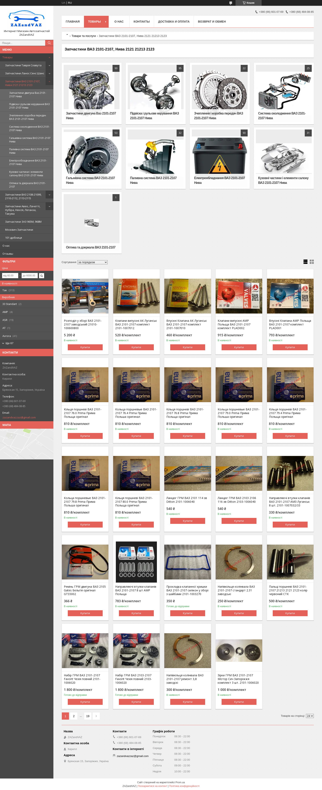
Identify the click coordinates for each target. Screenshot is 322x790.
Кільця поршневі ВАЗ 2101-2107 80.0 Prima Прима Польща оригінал (134, 501)
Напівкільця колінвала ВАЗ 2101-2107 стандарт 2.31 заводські (236, 590)
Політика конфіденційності (184, 786)
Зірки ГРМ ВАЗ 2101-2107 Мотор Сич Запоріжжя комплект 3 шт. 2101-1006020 (238, 679)
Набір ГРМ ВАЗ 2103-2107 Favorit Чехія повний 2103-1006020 (133, 679)
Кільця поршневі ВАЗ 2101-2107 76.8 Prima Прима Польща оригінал (185, 413)
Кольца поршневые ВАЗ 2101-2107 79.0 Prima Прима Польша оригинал (239, 413)
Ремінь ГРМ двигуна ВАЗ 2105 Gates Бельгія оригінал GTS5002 (85, 590)
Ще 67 (9, 343)
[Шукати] (49, 43)
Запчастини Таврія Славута (23, 65)
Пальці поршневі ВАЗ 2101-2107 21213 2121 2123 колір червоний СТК (288, 590)
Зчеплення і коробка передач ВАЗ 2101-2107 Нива (27, 117)
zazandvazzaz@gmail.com (19, 417)
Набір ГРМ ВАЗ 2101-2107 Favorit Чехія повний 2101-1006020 (82, 679)
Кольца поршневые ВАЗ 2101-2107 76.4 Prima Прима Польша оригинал (136, 413)
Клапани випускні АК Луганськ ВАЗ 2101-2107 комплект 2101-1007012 (136, 324)
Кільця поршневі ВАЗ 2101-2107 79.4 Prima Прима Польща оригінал (288, 413)
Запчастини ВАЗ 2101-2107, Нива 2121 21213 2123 (22, 83)
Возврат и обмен (212, 21)
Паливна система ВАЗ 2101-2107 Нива (29, 151)
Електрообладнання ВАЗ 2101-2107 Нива (28, 162)
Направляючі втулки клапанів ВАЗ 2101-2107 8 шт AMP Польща (135, 590)
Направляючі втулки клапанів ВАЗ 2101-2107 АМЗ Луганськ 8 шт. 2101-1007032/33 (289, 501)
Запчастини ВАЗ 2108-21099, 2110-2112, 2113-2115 (23, 196)
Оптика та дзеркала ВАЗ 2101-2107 (27, 184)
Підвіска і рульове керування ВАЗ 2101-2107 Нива (29, 105)
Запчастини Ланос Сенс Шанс (24, 73)
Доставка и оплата (174, 21)
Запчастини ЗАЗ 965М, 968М (23, 221)
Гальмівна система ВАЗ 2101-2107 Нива (30, 139)
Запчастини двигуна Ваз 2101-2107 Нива (27, 94)
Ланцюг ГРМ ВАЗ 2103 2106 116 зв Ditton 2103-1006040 (237, 500)
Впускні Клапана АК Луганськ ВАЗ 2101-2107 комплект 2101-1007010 (186, 324)
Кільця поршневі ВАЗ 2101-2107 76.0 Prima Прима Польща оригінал (82, 413)
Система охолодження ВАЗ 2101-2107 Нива (29, 128)
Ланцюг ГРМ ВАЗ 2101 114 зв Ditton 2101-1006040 (186, 500)
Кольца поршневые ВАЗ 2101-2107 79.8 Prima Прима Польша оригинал (85, 501)
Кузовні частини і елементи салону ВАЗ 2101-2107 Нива (26, 173)
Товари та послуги (83, 36)
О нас (6, 245)
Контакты (142, 21)
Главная (73, 21)
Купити (85, 347)
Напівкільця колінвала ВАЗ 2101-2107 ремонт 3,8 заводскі (185, 679)
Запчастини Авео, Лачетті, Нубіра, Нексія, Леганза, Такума (22, 209)
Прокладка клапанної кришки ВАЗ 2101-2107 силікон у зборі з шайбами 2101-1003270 (187, 590)
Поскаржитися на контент (152, 786)
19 (88, 716)
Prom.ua (180, 782)
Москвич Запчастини (19, 229)
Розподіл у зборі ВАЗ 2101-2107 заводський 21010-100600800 (83, 324)
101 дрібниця (13, 237)
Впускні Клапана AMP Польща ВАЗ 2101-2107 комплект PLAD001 (290, 324)
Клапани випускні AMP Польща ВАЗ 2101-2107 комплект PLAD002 (234, 324)
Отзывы (7, 253)
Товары (7, 57)
